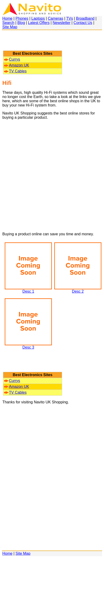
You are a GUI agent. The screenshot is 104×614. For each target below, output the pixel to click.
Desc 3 (28, 345)
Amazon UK (16, 65)
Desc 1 (28, 289)
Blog (21, 23)
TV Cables (15, 71)
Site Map (9, 27)
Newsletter (62, 23)
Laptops (38, 18)
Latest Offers (39, 23)
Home (7, 18)
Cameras (55, 18)
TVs (69, 18)
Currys (12, 59)
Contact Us (83, 23)
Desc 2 (77, 289)
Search (8, 23)
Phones (22, 18)
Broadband (85, 18)
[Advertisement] (32, 42)
